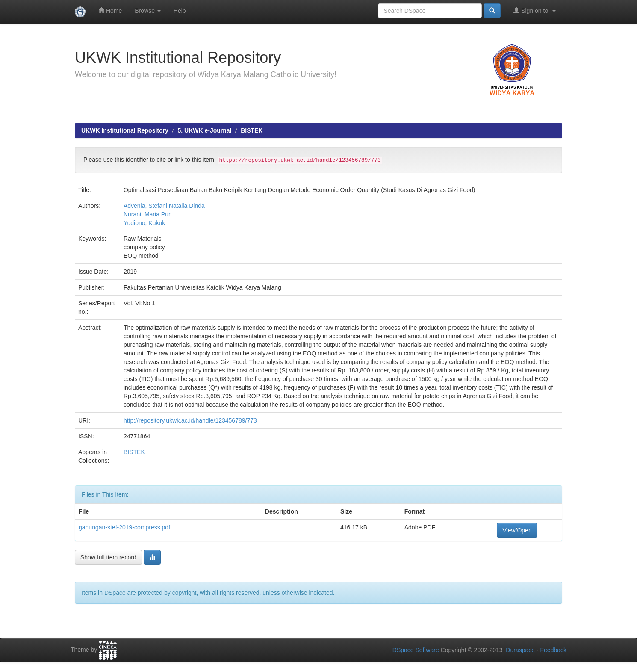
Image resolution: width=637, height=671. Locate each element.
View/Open (516, 530)
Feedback (553, 650)
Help (180, 10)
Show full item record (108, 557)
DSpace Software (415, 650)
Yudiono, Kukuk (144, 222)
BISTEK (251, 130)
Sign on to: (534, 10)
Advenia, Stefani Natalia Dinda (164, 205)
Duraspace (520, 650)
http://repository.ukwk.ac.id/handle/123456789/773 (190, 420)
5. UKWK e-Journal (204, 130)
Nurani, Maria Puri (148, 214)
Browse (148, 10)
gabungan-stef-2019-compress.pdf (124, 527)
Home (110, 10)
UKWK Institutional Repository (124, 130)
